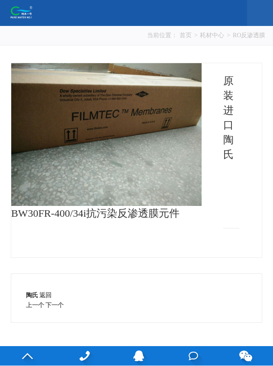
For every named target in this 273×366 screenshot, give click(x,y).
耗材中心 (212, 35)
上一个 (35, 305)
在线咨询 (193, 356)
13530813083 (84, 356)
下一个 (54, 305)
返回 (45, 295)
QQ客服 (138, 356)
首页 (186, 35)
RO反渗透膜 (249, 35)
